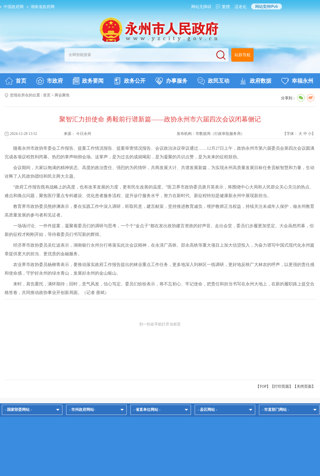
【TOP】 (263, 386)
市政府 (49, 81)
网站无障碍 (201, 7)
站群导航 (242, 55)
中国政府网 (13, 7)
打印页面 (281, 386)
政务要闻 (88, 80)
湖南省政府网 (42, 7)
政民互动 (213, 81)
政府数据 (255, 81)
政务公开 (129, 81)
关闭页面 (304, 386)
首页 (15, 81)
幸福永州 (297, 81)
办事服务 (171, 81)
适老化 (240, 7)
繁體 (226, 7)
